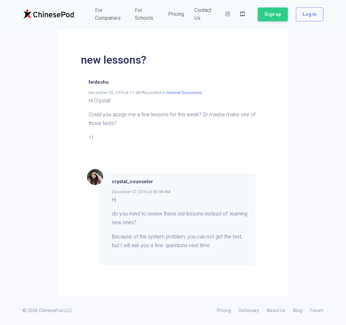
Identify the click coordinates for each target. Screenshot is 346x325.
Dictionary (249, 310)
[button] (110, 14)
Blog (297, 310)
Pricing (224, 310)
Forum (316, 310)
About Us (276, 310)
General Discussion (184, 92)
